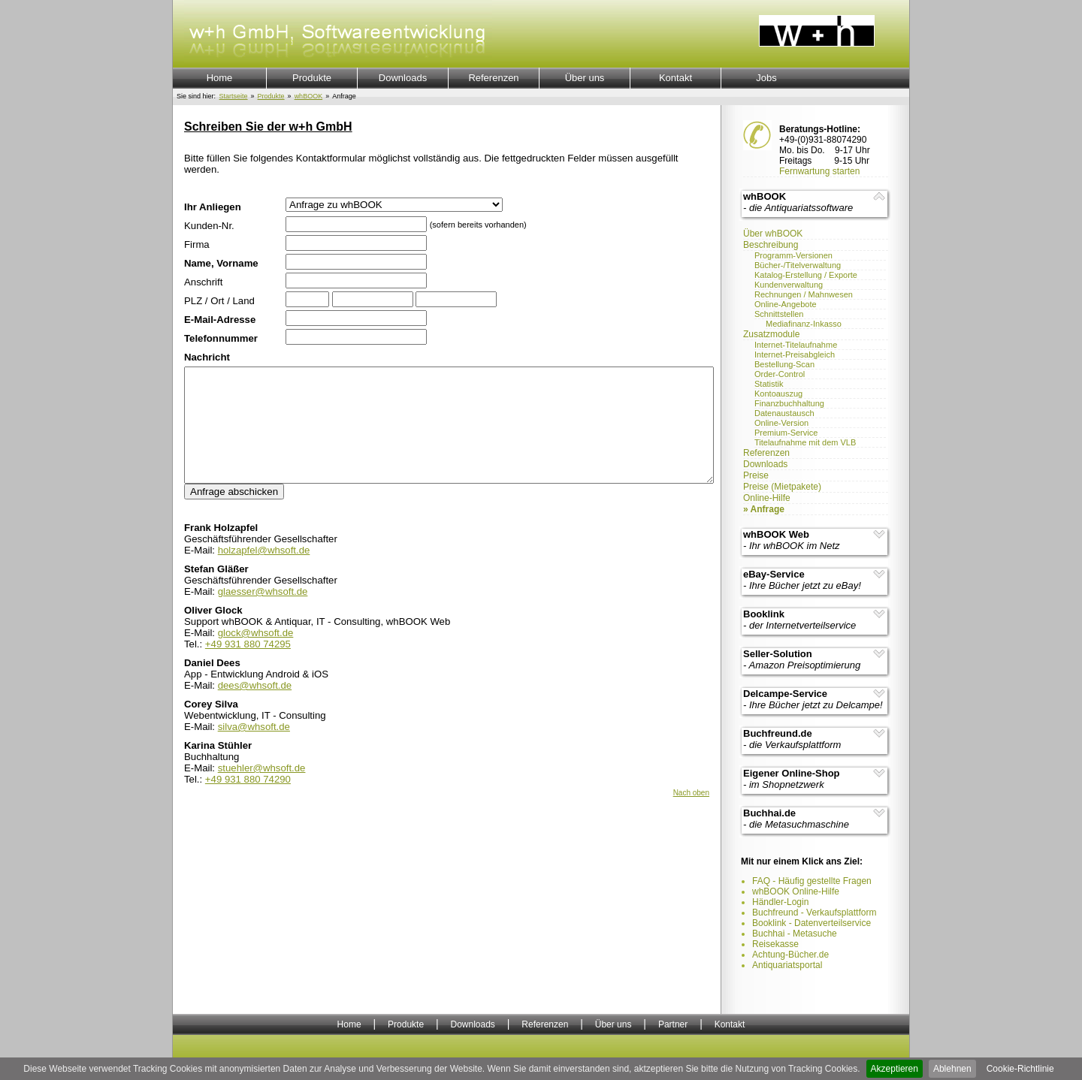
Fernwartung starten (819, 171)
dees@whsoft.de (255, 707)
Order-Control (779, 374)
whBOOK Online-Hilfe (795, 891)
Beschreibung (770, 245)
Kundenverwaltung (788, 284)
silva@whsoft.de (254, 749)
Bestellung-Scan (784, 364)
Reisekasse (775, 944)
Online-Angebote (785, 304)
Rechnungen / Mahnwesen (803, 294)
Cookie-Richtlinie (1020, 1068)
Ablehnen (952, 1068)
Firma (197, 244)
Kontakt (675, 77)
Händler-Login (780, 902)
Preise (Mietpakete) (782, 486)
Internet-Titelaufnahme (795, 344)
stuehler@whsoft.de (262, 790)
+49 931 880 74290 (248, 801)
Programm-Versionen (793, 255)
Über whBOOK (772, 233)
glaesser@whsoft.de (263, 614)
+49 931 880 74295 (248, 666)
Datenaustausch (784, 413)
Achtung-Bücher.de (790, 954)
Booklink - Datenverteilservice (811, 923)
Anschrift (203, 282)
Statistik (769, 383)
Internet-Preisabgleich (794, 354)
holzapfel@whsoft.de (264, 572)
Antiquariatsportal (787, 965)
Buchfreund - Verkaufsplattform (814, 912)
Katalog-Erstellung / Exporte (805, 274)
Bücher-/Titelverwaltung (797, 265)
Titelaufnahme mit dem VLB (805, 442)
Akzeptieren (894, 1068)
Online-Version (781, 422)
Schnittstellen (778, 313)
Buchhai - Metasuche (794, 933)
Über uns (585, 77)
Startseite (233, 96)
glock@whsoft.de (256, 655)
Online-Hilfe (766, 498)
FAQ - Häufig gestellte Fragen (812, 881)
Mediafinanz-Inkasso (804, 323)
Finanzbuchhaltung (789, 403)
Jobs (766, 77)
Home (220, 77)
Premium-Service (786, 432)
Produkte (311, 77)
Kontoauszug (778, 393)
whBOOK (309, 96)
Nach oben (691, 815)
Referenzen (493, 77)
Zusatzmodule (771, 334)
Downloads (403, 77)
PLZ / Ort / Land (219, 300)
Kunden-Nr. (209, 225)
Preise (756, 475)
